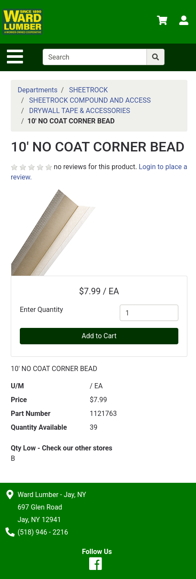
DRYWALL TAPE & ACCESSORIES (79, 111)
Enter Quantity (41, 309)
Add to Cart (99, 336)
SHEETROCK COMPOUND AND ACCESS (90, 100)
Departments (38, 90)
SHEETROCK (88, 90)
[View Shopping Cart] (162, 22)
